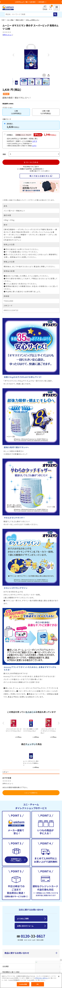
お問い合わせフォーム (25, 926)
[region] (31, 980)
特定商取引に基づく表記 (10, 972)
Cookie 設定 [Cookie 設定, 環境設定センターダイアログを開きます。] (23, 984)
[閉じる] (58, 976)
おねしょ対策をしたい (32, 20)
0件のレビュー (7, 35)
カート (50, 8)
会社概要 (5, 966)
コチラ (34, 141)
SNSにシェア (48, 75)
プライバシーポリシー (41, 978)
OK (38, 984)
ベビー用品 (10, 20)
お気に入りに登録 (44, 75)
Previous (13, 55)
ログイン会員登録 (45, 8)
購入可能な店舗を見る (39, 176)
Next (49, 55)
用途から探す (20, 20)
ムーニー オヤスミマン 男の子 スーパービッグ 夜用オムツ (30, 763)
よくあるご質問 (23, 918)
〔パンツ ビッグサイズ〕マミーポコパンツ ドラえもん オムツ (48, 731)
